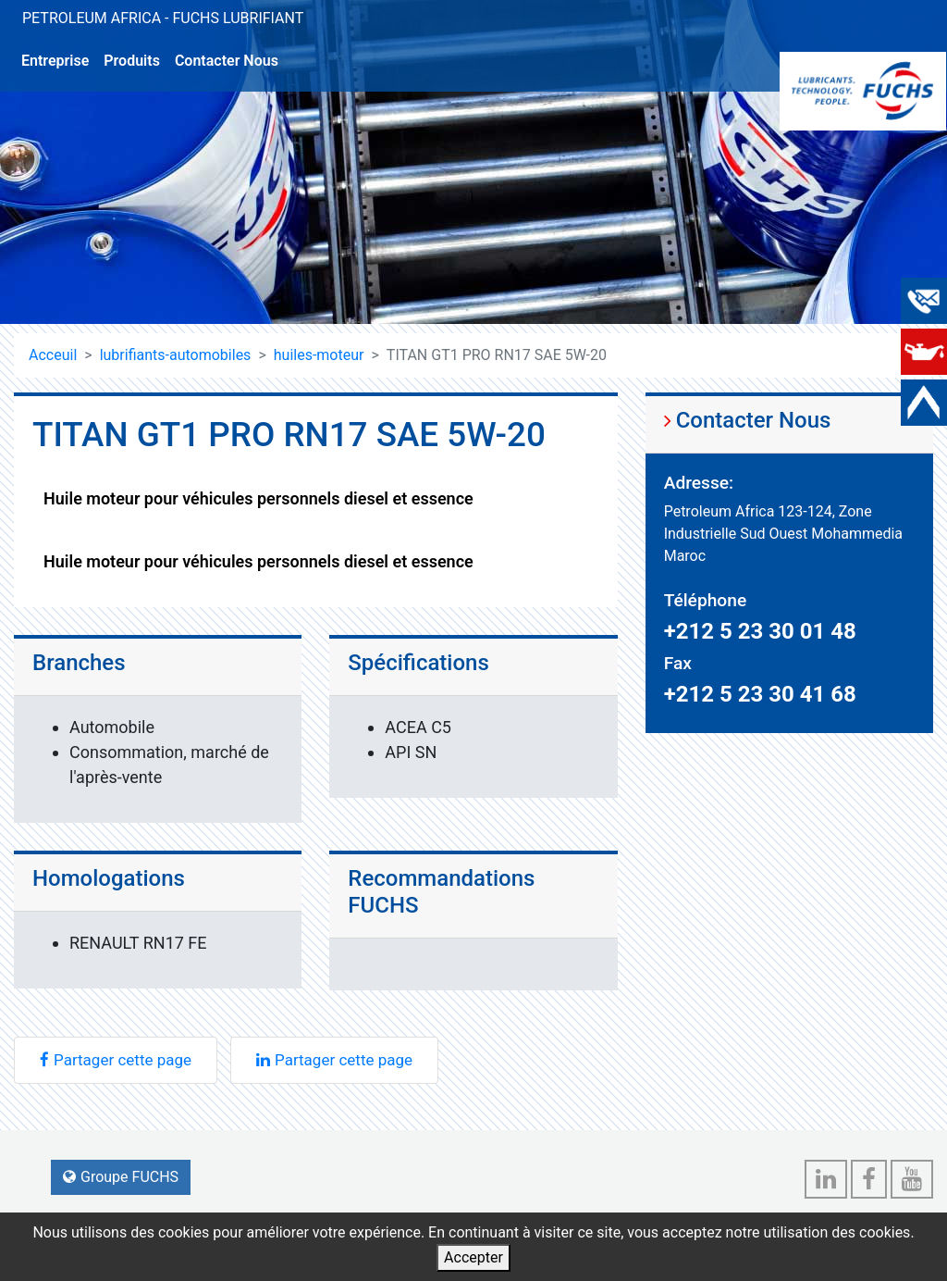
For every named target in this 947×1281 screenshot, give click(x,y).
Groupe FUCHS (120, 1177)
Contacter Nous (226, 60)
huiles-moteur (319, 355)
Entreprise (55, 60)
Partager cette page (115, 1060)
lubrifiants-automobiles (176, 355)
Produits (132, 60)
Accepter (473, 1257)
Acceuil (53, 355)
